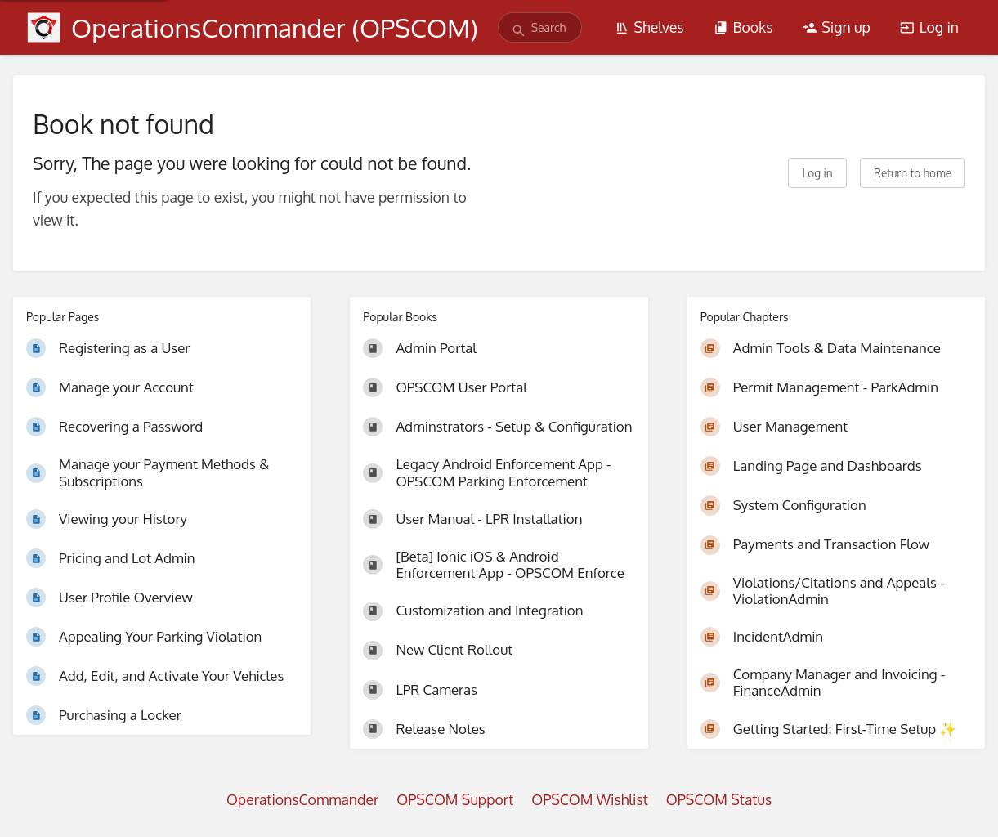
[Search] (518, 30)
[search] (540, 27)
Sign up (836, 27)
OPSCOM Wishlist (589, 799)
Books (743, 27)
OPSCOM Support (454, 799)
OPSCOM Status (719, 799)
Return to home (912, 173)
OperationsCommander (302, 799)
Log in (929, 27)
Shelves (649, 27)
